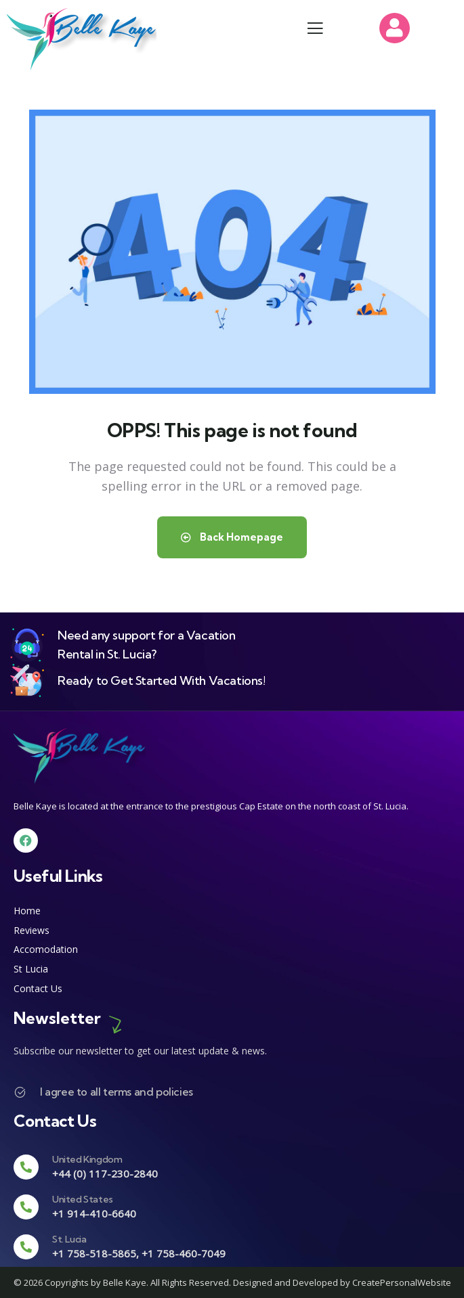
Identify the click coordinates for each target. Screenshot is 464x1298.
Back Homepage (232, 537)
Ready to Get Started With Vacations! (162, 680)
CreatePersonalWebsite (401, 1282)
